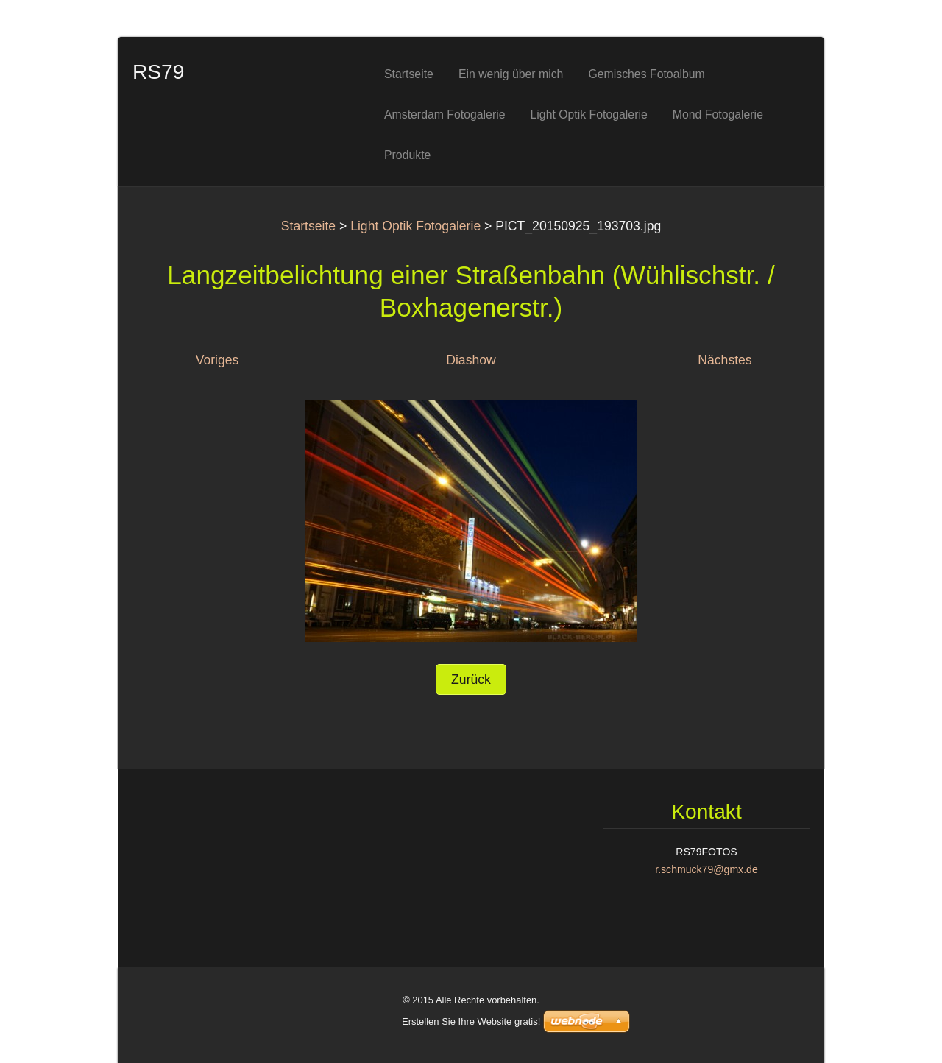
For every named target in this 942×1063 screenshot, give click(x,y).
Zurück (471, 679)
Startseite (308, 226)
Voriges (217, 360)
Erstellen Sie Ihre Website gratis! (471, 1021)
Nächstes (724, 360)
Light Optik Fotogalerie (415, 226)
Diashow (470, 360)
